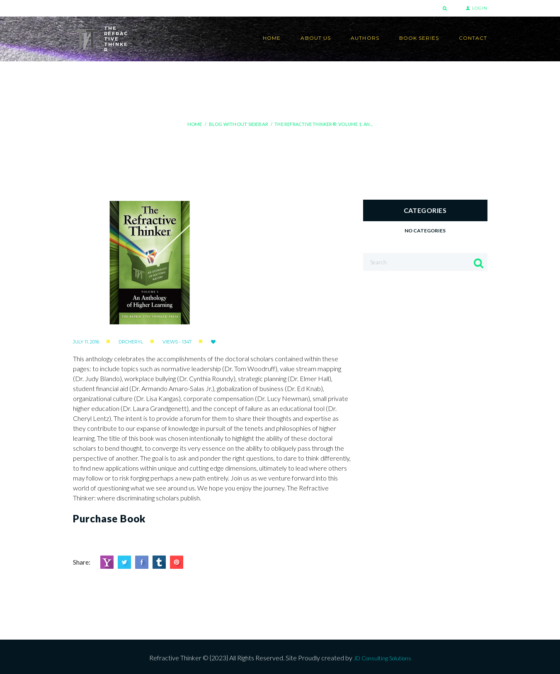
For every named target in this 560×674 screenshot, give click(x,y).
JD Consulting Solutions (382, 656)
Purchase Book (109, 517)
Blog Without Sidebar (238, 124)
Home (196, 124)
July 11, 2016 (86, 340)
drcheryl (131, 340)
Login (479, 8)
